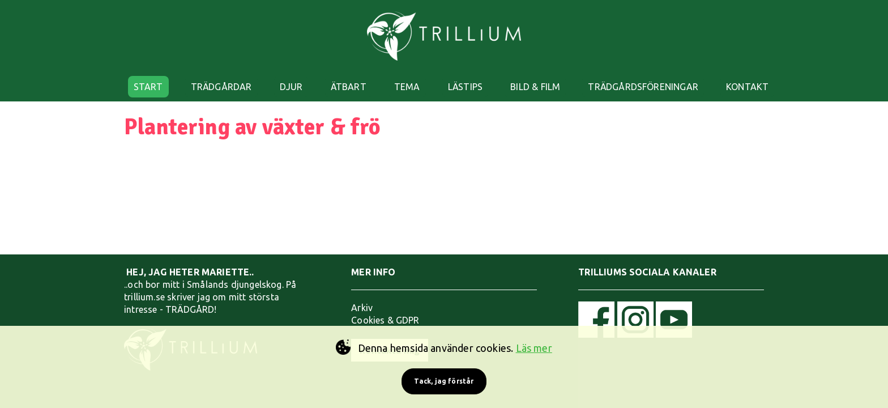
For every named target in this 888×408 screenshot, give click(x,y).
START (148, 87)
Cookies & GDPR (385, 320)
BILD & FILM (535, 87)
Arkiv (362, 308)
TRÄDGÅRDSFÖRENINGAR (643, 87)
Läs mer (534, 348)
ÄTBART (348, 87)
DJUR (291, 87)
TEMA (407, 87)
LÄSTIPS (465, 87)
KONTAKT (747, 87)
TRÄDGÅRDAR (221, 87)
